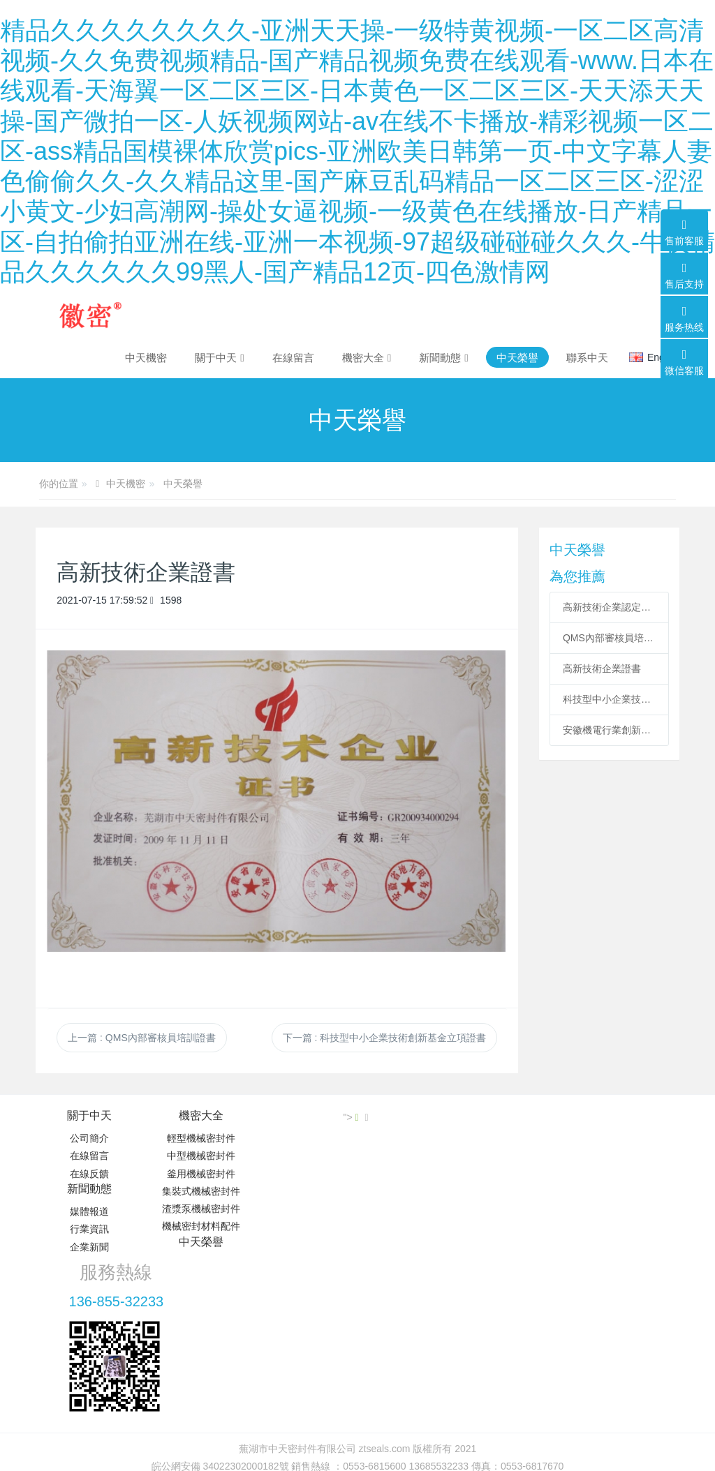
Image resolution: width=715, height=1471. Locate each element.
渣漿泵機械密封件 (197, 1208)
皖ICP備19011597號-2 (357, 1336)
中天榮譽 (182, 483)
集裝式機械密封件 (197, 1191)
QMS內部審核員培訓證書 (609, 637)
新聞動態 (303, 1115)
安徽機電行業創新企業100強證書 (609, 730)
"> (647, 1117)
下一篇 (385, 1037)
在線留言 (89, 1155)
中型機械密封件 (197, 1155)
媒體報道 (303, 1138)
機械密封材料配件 (197, 1226)
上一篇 (142, 1037)
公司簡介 (89, 1138)
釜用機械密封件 (197, 1173)
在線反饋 (89, 1173)
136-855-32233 (545, 1154)
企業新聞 (303, 1173)
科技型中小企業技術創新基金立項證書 (609, 699)
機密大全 (197, 1115)
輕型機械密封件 (197, 1138)
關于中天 (89, 1115)
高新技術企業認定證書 (609, 607)
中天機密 (146, 358)
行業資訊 (303, 1155)
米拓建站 (371, 1353)
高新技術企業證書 (602, 668)
